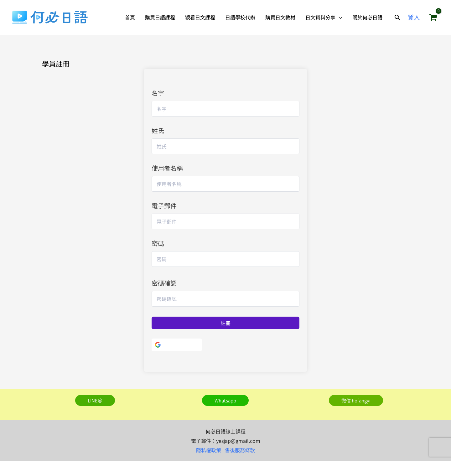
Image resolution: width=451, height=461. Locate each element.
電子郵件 (164, 205)
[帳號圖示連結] (413, 17)
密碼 (158, 243)
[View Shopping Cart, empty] (433, 17)
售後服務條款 (240, 450)
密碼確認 (164, 282)
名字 (158, 92)
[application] (338, 17)
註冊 (225, 323)
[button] (397, 17)
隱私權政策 (208, 450)
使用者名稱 (167, 168)
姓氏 (158, 130)
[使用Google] (177, 345)
